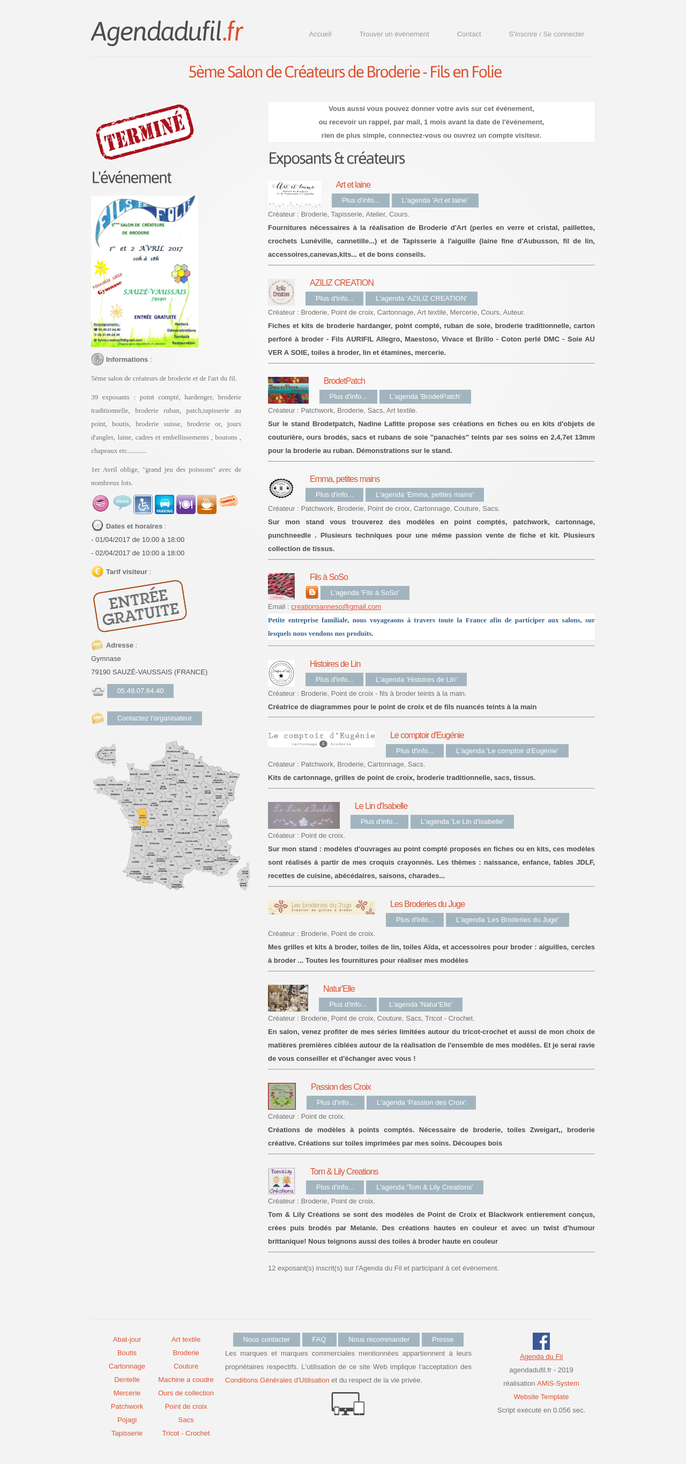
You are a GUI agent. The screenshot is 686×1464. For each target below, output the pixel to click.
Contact (469, 34)
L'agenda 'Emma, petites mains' (425, 495)
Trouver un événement (394, 34)
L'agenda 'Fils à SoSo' (365, 593)
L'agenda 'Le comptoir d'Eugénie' (507, 751)
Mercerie (127, 1393)
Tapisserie (127, 1433)
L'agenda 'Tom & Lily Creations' (424, 1187)
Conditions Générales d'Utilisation (277, 1380)
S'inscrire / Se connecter (547, 34)
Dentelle (127, 1380)
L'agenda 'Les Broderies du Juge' (507, 920)
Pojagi (127, 1420)
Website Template (541, 1397)
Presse (442, 1339)
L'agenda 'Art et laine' (435, 200)
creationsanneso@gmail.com (336, 607)
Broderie (186, 1353)
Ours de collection (186, 1393)
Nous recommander (378, 1339)
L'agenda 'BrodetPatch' (425, 396)
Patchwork (127, 1406)
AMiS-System (558, 1383)
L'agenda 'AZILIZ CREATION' (421, 298)
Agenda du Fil (541, 1356)
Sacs (186, 1420)
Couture (186, 1366)
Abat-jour (127, 1339)
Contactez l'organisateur (154, 718)
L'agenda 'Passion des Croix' (421, 1102)
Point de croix (186, 1406)
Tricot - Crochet (186, 1433)
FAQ (319, 1339)
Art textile (186, 1339)
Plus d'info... (360, 200)
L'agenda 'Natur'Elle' (420, 1004)
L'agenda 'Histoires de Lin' (416, 679)
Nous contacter (266, 1339)
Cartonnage (127, 1366)
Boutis (127, 1353)
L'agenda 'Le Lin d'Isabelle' (462, 822)
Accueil (320, 34)
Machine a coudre (185, 1380)
